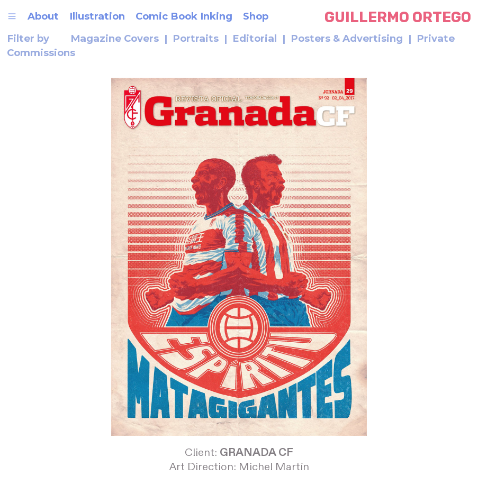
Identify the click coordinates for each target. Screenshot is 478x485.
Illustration (97, 16)
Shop (257, 16)
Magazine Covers (115, 38)
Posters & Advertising (347, 38)
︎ (12, 16)
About (43, 16)
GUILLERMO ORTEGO (397, 17)
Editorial (254, 38)
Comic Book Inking (184, 16)
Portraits (196, 38)
